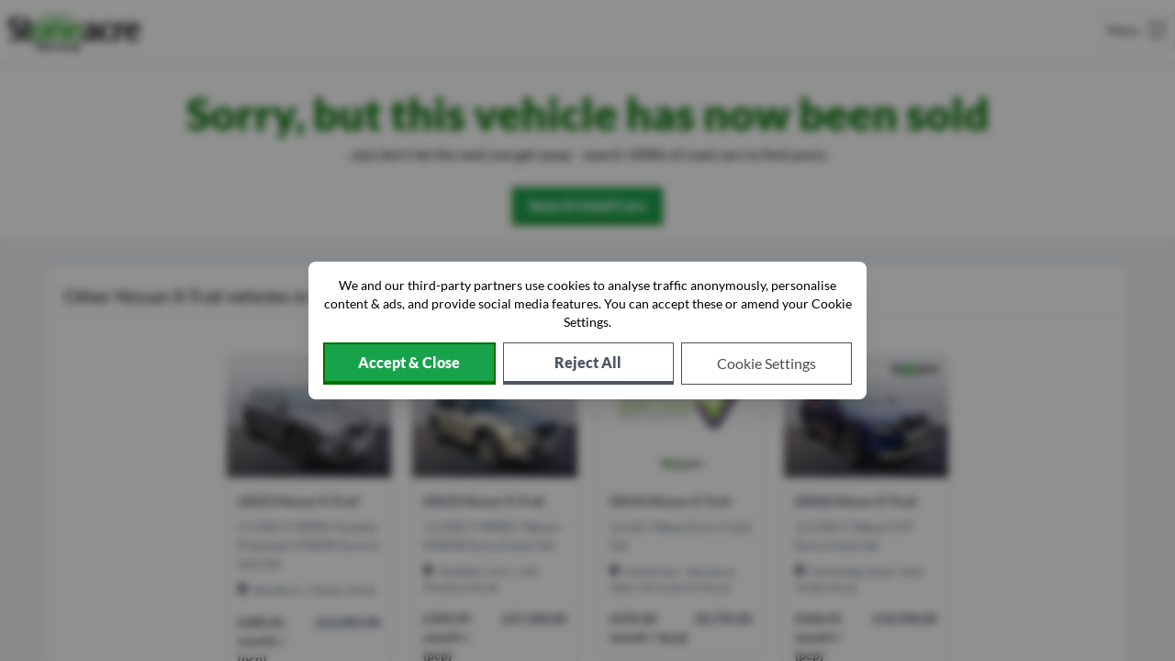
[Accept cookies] (409, 363)
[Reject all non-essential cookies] (588, 363)
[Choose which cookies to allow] (766, 363)
